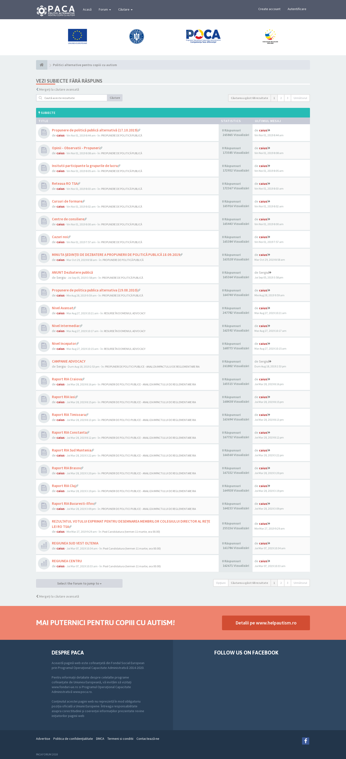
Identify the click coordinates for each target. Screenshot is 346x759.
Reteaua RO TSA (65, 183)
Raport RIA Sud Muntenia (71, 450)
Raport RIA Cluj (64, 485)
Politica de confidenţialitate (73, 738)
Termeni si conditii (120, 738)
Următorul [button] (300, 98)
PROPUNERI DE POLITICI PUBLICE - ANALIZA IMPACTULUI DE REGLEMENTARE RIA (152, 366)
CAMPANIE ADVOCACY (69, 361)
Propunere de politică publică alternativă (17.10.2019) (95, 130)
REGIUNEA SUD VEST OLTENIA (75, 543)
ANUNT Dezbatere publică (72, 272)
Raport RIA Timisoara (69, 414)
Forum (105, 9)
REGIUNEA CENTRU (67, 561)
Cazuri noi (60, 236)
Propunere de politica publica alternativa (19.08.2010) (95, 290)
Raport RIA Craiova (67, 379)
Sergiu (61, 277)
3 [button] (287, 98)
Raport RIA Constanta (69, 432)
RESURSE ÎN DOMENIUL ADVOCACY (124, 313)
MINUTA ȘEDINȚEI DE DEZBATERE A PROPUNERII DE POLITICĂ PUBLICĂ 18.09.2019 (116, 254)
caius (60, 135)
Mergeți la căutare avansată (59, 89)
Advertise (43, 738)
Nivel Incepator (64, 343)
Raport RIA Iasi (63, 397)
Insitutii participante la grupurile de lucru (85, 165)
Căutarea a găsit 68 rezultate (249, 98)
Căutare (125, 9)
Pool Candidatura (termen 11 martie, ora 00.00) (131, 531)
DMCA (100, 738)
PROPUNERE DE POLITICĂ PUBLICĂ (121, 135)
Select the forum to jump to (79, 583)
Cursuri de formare (67, 201)
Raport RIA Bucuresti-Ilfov (73, 503)
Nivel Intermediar (66, 325)
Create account (269, 9)
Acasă (87, 9)
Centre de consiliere (68, 219)
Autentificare (297, 9)
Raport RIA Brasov (66, 468)
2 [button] (281, 98)
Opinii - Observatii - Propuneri (76, 148)
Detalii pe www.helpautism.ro (266, 623)
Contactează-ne (147, 738)
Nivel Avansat (62, 308)
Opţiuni (221, 583)
